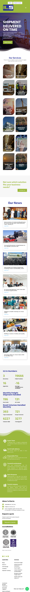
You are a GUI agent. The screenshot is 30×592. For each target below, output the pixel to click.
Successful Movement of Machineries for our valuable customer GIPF (14, 246)
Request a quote (10, 522)
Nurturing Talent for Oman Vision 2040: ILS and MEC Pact (14, 355)
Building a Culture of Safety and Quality (14, 333)
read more (6, 226)
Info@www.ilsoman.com (10, 506)
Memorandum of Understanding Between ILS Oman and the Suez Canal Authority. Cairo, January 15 (15, 223)
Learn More (7, 42)
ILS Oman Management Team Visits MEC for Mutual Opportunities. (14, 290)
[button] (27, 589)
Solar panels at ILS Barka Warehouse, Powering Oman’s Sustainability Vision (14, 268)
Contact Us (22, 190)
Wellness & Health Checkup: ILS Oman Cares (14, 312)
